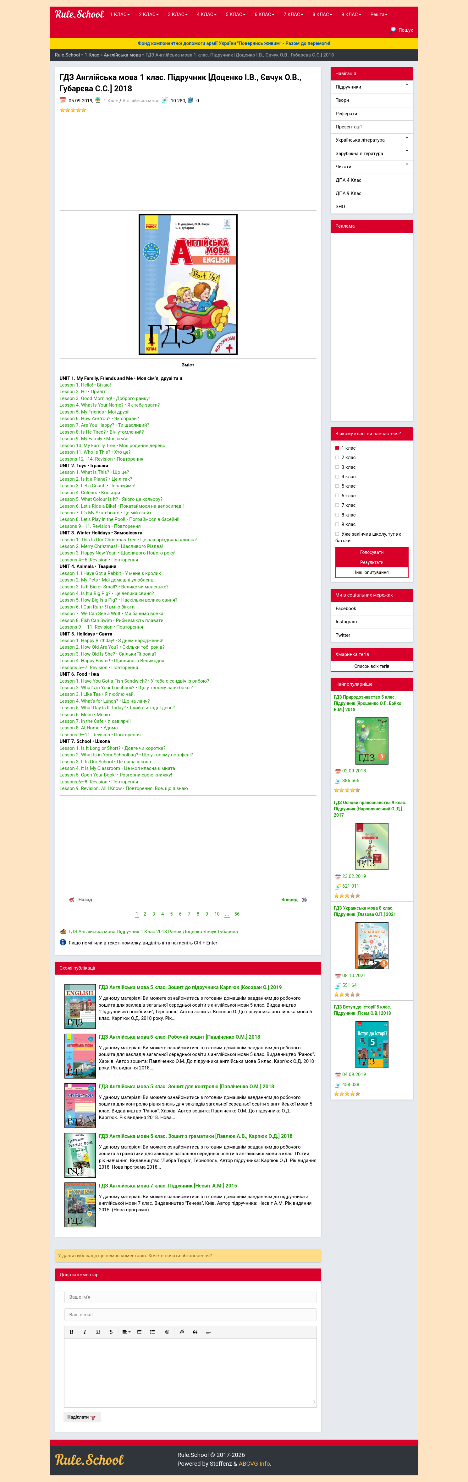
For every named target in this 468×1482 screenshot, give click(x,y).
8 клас (348, 515)
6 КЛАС (264, 14)
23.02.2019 (350, 876)
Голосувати (372, 552)
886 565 (347, 780)
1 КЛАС (120, 14)
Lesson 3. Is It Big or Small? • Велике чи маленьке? (114, 587)
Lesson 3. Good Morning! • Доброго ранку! (105, 398)
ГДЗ (73, 931)
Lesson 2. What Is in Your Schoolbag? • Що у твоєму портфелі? (126, 755)
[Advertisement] (188, 163)
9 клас (348, 524)
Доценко (192, 931)
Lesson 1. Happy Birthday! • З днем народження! (111, 640)
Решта (379, 14)
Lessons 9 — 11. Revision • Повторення (101, 627)
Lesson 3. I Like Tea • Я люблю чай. (97, 694)
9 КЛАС (351, 14)
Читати (372, 167)
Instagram (346, 622)
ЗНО (340, 206)
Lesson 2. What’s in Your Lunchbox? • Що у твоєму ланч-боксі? (126, 687)
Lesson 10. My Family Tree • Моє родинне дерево (113, 445)
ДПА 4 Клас (348, 180)
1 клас (348, 448)
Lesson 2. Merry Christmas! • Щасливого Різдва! (111, 546)
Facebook (346, 608)
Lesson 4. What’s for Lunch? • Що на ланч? (105, 701)
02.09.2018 (350, 771)
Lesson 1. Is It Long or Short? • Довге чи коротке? (113, 748)
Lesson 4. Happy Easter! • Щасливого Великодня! (113, 660)
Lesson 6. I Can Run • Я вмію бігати (97, 607)
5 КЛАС (235, 14)
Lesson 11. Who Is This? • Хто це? (95, 452)
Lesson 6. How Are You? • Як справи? (99, 418)
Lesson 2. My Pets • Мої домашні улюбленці (107, 580)
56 (237, 914)
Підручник (128, 931)
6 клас (348, 496)
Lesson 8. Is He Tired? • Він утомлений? (102, 432)
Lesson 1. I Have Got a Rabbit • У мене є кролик (110, 573)
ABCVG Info (254, 1463)
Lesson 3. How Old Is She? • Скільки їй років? (108, 654)
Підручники (372, 87)
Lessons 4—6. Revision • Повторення (99, 560)
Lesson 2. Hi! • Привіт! (83, 391)
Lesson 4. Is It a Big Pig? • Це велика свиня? (107, 593)
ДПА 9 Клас (348, 193)
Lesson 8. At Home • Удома (89, 728)
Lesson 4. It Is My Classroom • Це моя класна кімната (117, 768)
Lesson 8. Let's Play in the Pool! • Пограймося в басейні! (119, 519)
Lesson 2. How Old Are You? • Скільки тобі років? (112, 647)
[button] (72, 1332)
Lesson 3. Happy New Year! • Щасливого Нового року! (118, 553)
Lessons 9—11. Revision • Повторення (100, 526)
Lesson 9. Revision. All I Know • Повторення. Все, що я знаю (124, 788)
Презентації (349, 127)
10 (217, 914)
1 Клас (111, 101)
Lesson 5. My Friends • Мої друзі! (95, 412)
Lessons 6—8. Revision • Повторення (99, 782)
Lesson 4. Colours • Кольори (90, 492)
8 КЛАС (322, 14)
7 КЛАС (293, 14)
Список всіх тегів (371, 666)
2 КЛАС (149, 14)
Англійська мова (141, 101)
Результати (371, 562)
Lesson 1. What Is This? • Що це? (94, 472)
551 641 (347, 985)
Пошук (401, 30)
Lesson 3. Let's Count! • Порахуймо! (97, 486)
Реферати (346, 113)
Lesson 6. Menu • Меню (85, 714)
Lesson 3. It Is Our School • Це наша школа (105, 762)
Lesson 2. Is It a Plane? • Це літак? (96, 479)
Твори (342, 100)
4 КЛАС (207, 14)
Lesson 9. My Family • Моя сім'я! (94, 438)
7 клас (348, 505)
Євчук (210, 931)
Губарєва (228, 931)
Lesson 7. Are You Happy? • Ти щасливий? (104, 425)
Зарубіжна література (372, 153)
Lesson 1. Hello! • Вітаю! (85, 385)
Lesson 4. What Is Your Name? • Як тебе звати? (110, 405)
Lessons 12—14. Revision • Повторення (102, 459)
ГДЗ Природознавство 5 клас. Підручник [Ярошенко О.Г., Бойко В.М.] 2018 (367, 703)
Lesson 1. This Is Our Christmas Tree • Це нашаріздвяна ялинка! (128, 540)
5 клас (348, 486)
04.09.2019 (350, 1074)
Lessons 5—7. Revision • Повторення (99, 667)
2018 (161, 931)
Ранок (175, 931)
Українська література (372, 140)
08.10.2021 (350, 975)
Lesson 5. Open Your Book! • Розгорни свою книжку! (116, 775)
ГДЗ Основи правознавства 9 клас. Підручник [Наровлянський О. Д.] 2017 (370, 809)
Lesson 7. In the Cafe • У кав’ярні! (95, 721)
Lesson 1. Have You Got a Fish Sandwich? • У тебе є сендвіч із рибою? (134, 681)
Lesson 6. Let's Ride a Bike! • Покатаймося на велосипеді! (122, 506)
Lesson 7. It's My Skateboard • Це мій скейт (106, 513)
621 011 (347, 886)
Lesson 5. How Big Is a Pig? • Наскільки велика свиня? (119, 600)
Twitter (343, 635)
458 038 (347, 1084)
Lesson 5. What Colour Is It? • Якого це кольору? (111, 499)
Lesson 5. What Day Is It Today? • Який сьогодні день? (117, 708)
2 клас (348, 457)
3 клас (348, 467)
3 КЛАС (178, 14)
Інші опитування (372, 572)
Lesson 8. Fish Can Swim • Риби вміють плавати (112, 620)
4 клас (348, 476)
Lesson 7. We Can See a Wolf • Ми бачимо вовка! (112, 613)
